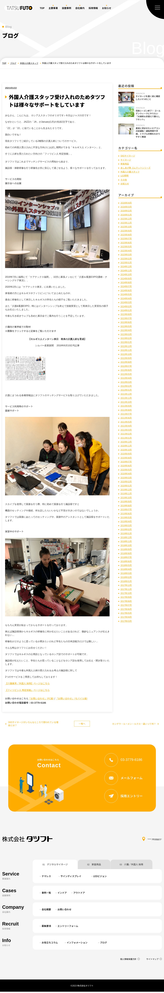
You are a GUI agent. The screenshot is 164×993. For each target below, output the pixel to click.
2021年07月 (126, 413)
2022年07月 (126, 365)
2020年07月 (126, 461)
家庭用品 (125, 163)
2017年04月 (126, 616)
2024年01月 (126, 310)
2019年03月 (126, 525)
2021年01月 (126, 437)
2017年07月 (126, 604)
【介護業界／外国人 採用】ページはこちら (27, 683)
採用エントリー (125, 797)
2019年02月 (126, 528)
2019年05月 (126, 517)
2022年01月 (126, 389)
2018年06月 (126, 560)
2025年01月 (126, 262)
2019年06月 (126, 513)
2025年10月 (126, 226)
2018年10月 (126, 544)
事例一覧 (46, 894)
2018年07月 (126, 556)
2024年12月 (126, 266)
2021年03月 (126, 429)
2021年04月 (126, 425)
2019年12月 (126, 489)
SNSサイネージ (128, 155)
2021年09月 (126, 405)
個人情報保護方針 (128, 960)
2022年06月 (126, 369)
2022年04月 (126, 377)
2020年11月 (126, 445)
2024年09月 (126, 278)
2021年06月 (126, 417)
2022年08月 (126, 361)
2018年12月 (126, 536)
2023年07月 (126, 318)
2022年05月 (126, 373)
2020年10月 (126, 449)
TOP (42, 8)
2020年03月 (126, 477)
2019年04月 (126, 521)
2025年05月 (126, 246)
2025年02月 (126, 258)
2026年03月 (126, 206)
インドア (62, 894)
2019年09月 (126, 501)
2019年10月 (126, 497)
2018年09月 (126, 548)
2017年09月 (126, 596)
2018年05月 (126, 564)
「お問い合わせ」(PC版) (41, 698)
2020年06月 (126, 465)
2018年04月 (126, 568)
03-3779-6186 (125, 760)
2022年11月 (126, 350)
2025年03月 (126, 254)
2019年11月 (126, 493)
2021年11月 (126, 397)
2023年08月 (126, 314)
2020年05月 (126, 469)
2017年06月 (126, 608)
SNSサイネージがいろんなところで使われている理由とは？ (31, 724)
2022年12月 (126, 345)
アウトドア (79, 894)
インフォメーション (77, 943)
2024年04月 (126, 298)
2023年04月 (126, 330)
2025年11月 (126, 222)
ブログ (13, 63)
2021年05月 (126, 421)
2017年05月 (126, 612)
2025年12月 (126, 218)
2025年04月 (126, 250)
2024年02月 (126, 306)
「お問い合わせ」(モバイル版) (72, 698)
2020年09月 (126, 453)
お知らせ (125, 183)
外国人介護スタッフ (29, 63)
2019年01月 (126, 533)
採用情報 (93, 8)
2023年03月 (126, 334)
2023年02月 (126, 338)
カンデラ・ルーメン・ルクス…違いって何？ (134, 724)
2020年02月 (126, 481)
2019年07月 (126, 509)
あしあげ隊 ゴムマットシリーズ (136, 167)
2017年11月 (126, 588)
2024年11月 (126, 270)
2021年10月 (126, 401)
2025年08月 (126, 234)
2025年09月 (126, 230)
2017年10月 (126, 592)
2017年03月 (126, 620)
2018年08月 (126, 552)
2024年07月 (126, 286)
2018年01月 (126, 580)
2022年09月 (126, 358)
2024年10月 (126, 274)
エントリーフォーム (67, 927)
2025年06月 (126, 242)
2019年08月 (126, 505)
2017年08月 (126, 600)
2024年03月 (126, 302)
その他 (123, 179)
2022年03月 (126, 381)
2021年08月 (126, 409)
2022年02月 (126, 385)
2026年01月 (126, 214)
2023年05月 (126, 326)
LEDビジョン (100, 877)
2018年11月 (126, 541)
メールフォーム (125, 779)
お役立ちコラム (50, 943)
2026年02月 (126, 210)
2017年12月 (126, 584)
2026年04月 (126, 202)
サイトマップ (152, 960)
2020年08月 (126, 457)
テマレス (46, 877)
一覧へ (82, 724)
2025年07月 (126, 238)
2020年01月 (126, 485)
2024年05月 (126, 294)
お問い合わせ (64, 910)
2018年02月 (126, 576)
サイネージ (126, 159)
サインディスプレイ (71, 877)
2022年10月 (126, 353)
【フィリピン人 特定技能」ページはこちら (27, 690)
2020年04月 (126, 473)
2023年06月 (126, 322)
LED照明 (124, 175)
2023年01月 (126, 342)
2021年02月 (126, 433)
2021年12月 (126, 393)
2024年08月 (126, 282)
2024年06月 (126, 290)
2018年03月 (126, 572)
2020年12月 (126, 441)
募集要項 (46, 927)
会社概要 (46, 910)
